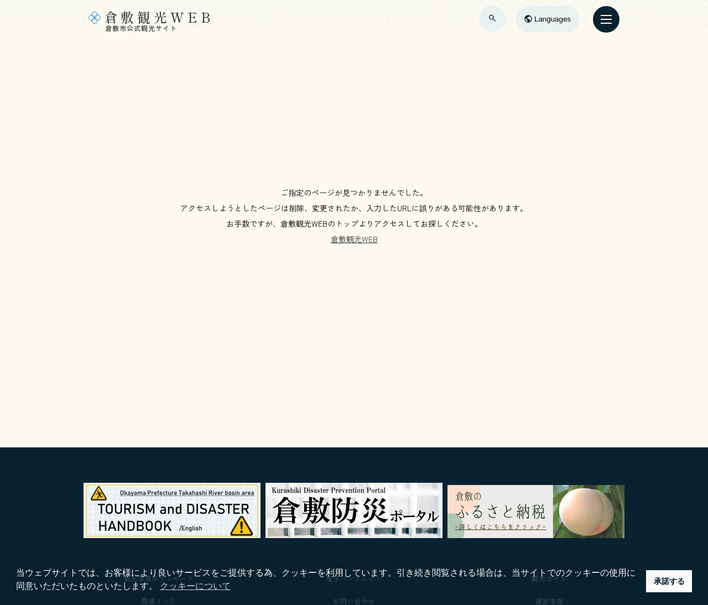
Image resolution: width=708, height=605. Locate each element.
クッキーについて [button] (195, 586)
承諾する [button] (669, 581)
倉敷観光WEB (354, 238)
